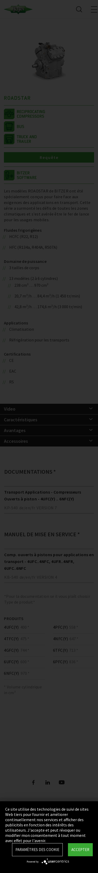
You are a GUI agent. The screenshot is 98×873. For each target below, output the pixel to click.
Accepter (80, 849)
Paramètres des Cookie (37, 849)
